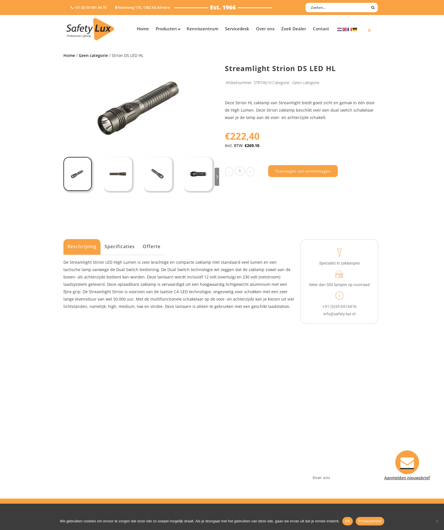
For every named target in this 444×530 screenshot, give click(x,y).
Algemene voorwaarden (250, 456)
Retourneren (240, 448)
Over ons (321, 477)
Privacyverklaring (244, 463)
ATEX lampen (78, 426)
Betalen (235, 426)
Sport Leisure (163, 448)
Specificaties (119, 246)
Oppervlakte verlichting (89, 441)
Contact (235, 419)
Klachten (236, 441)
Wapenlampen (80, 456)
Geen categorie (93, 55)
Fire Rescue (161, 434)
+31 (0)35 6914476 (323, 426)
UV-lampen (76, 470)
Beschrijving (82, 246)
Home (69, 55)
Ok (347, 521)
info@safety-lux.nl (323, 434)
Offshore (158, 426)
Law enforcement (166, 419)
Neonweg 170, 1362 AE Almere (335, 419)
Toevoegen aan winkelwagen (303, 171)
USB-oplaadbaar (81, 463)
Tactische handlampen (88, 448)
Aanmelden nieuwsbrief (250, 411)
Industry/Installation (170, 411)
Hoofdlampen (79, 419)
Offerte (152, 246)
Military (157, 441)
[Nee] (437, 521)
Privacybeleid (369, 521)
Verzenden (238, 434)
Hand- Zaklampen (83, 411)
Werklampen (78, 434)
